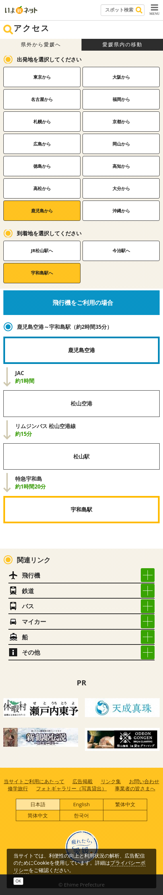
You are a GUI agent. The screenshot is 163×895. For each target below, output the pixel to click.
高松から (42, 188)
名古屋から (42, 99)
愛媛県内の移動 (122, 44)
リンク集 (111, 781)
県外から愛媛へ (41, 44)
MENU (154, 9)
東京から (42, 77)
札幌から (42, 122)
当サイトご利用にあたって (34, 781)
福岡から (121, 99)
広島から (42, 144)
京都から (121, 122)
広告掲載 (82, 781)
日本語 (37, 804)
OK (18, 881)
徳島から (42, 166)
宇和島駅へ (42, 273)
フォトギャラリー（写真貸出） (71, 788)
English (81, 804)
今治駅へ (121, 250)
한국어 (81, 815)
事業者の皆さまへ (135, 788)
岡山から (121, 144)
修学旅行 (18, 788)
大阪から (121, 77)
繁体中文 (125, 804)
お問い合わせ (144, 781)
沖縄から (121, 211)
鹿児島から (42, 211)
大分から (121, 188)
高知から (121, 166)
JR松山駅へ (42, 250)
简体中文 (38, 815)
